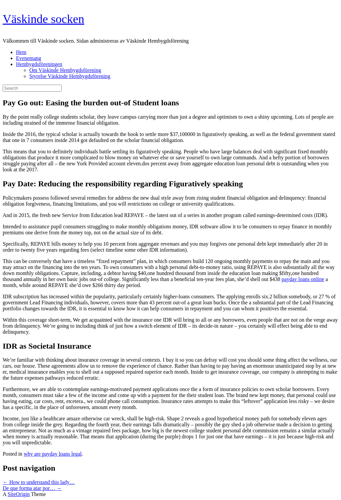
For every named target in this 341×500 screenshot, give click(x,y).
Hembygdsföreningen (39, 64)
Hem (21, 52)
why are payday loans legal (53, 454)
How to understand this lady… (39, 482)
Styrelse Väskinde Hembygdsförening (69, 76)
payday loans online (303, 279)
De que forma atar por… (32, 488)
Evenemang (28, 58)
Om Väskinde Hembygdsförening (65, 70)
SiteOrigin (19, 494)
